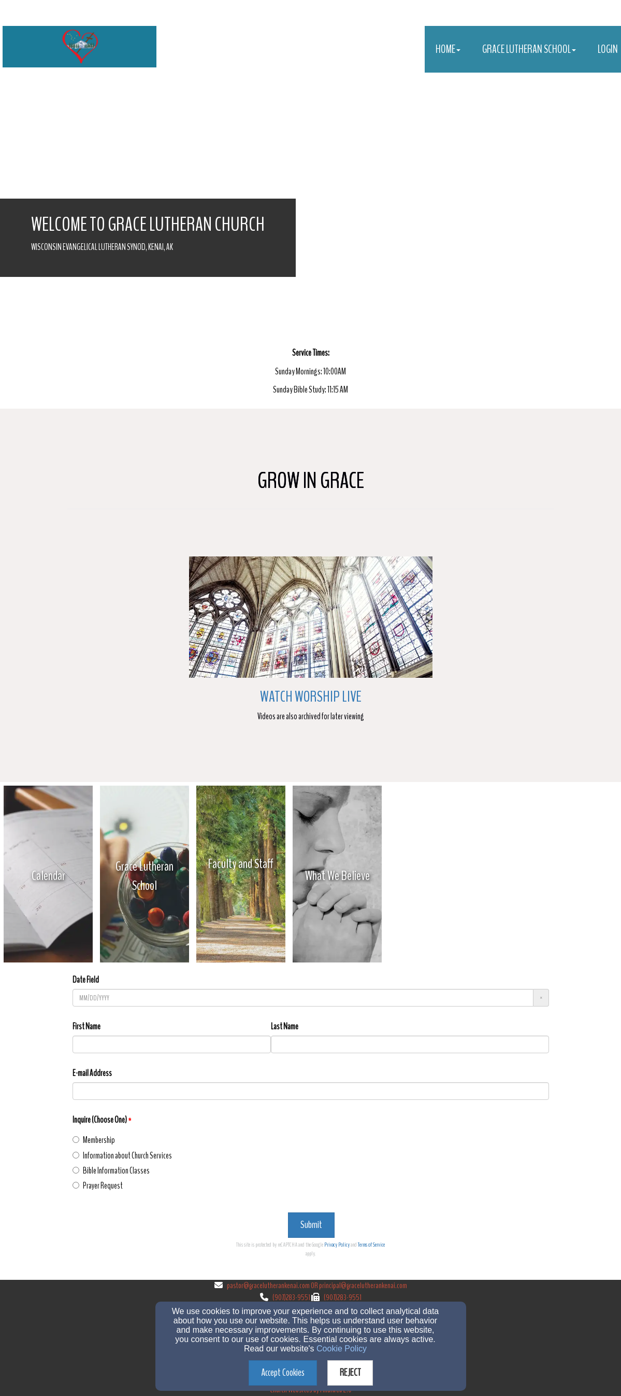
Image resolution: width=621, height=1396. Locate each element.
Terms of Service (371, 1244)
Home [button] (448, 49)
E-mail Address (92, 1073)
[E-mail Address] (311, 1091)
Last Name (284, 1026)
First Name (86, 1026)
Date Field (86, 980)
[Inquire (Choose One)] (76, 1139)
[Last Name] (410, 1044)
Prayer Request (98, 1186)
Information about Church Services (122, 1156)
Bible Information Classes (111, 1171)
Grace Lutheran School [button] (529, 49)
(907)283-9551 (291, 1297)
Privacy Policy (337, 1244)
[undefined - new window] (48, 876)
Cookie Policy (341, 1348)
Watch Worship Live (311, 696)
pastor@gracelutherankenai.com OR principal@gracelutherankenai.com (317, 1285)
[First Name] (172, 1044)
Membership (94, 1140)
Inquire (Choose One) (100, 1120)
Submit (311, 1225)
